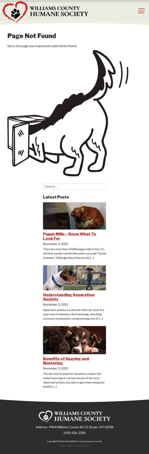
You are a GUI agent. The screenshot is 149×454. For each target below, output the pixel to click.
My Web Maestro (82, 445)
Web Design (64, 445)
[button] (141, 10)
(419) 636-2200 (74, 433)
